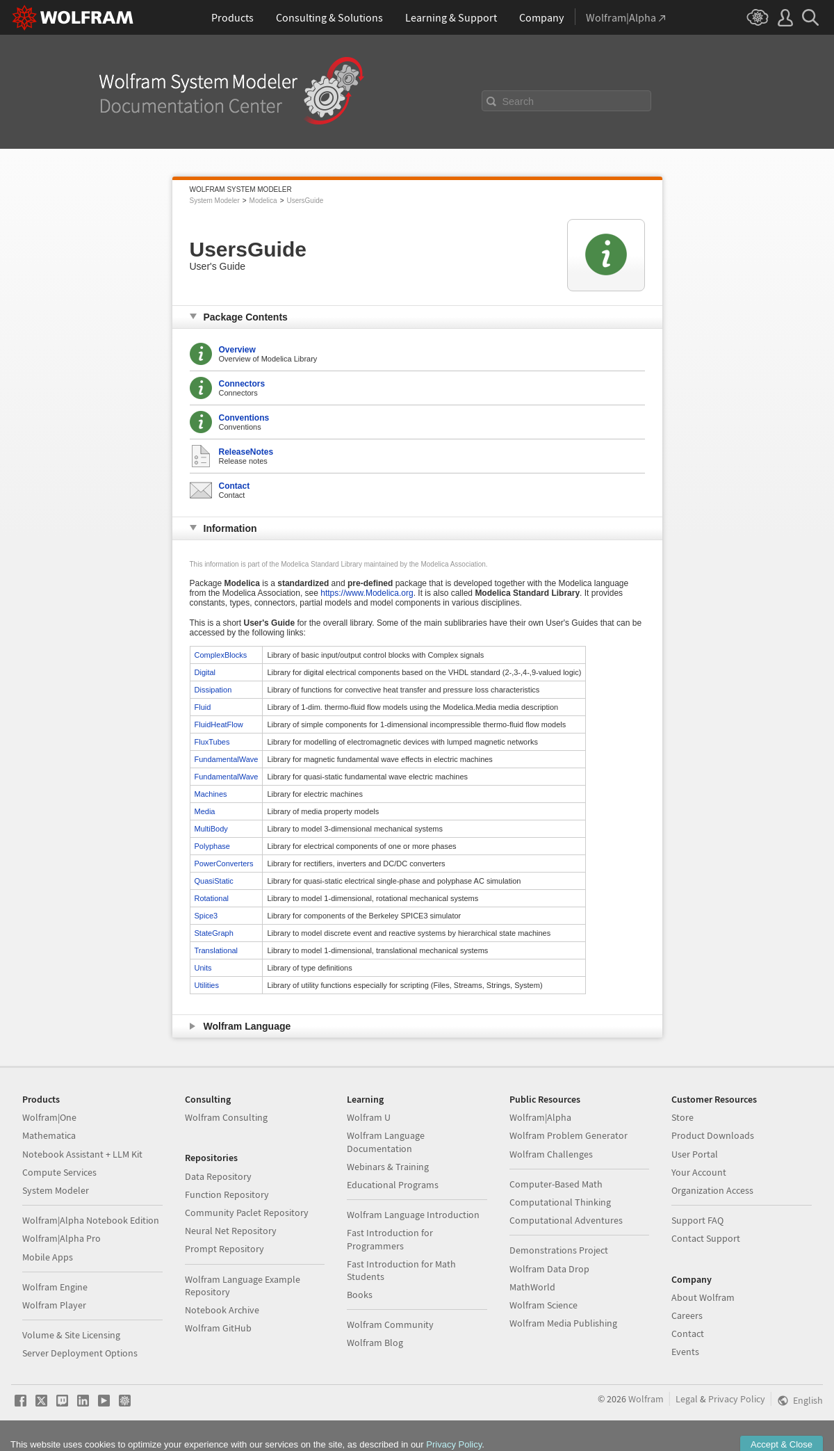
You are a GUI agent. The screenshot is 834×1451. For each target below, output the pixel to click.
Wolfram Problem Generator (568, 1135)
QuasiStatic (214, 881)
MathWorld (532, 1287)
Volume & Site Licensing (71, 1335)
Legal (687, 1399)
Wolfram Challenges (551, 1154)
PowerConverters (224, 863)
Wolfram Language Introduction (413, 1214)
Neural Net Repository (231, 1230)
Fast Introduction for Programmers (390, 1238)
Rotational (212, 898)
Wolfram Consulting (226, 1117)
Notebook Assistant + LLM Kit (82, 1154)
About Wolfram (703, 1297)
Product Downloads (712, 1135)
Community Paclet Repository (247, 1212)
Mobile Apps (47, 1257)
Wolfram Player (54, 1305)
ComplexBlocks (221, 655)
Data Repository (218, 1176)
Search (518, 101)
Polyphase (212, 846)
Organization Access (712, 1190)
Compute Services (59, 1172)
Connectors (242, 384)
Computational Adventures (566, 1220)
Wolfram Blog (375, 1342)
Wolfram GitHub (218, 1328)
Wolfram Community (390, 1324)
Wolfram (646, 1399)
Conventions (244, 418)
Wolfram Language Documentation (386, 1141)
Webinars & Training (388, 1166)
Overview (237, 350)
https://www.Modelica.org (366, 593)
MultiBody (211, 829)
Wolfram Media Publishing (563, 1323)
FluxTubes (212, 742)
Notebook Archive (222, 1310)
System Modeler (215, 200)
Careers (687, 1315)
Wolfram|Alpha (540, 1117)
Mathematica (49, 1135)
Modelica (263, 200)
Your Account (698, 1172)
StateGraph (214, 933)
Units (203, 968)
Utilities (207, 985)
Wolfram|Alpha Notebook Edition (90, 1220)
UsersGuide (304, 200)
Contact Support (705, 1238)
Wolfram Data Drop (549, 1269)
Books (360, 1294)
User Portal (694, 1154)
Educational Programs (393, 1184)
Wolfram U (369, 1117)
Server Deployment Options (80, 1353)
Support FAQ (697, 1220)
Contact (234, 486)
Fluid (203, 707)
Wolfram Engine (55, 1287)
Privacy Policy (736, 1399)
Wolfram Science (543, 1305)
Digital (205, 672)
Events (685, 1351)
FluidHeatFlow (219, 724)
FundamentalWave (227, 759)
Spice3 (206, 915)
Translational (216, 950)
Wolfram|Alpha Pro (61, 1238)
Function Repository (227, 1194)
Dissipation (213, 690)
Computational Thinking (560, 1202)
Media (205, 811)
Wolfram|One (49, 1117)
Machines (211, 794)
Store (682, 1117)
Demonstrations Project (558, 1250)
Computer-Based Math (556, 1184)
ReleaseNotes (246, 452)
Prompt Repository (224, 1248)
